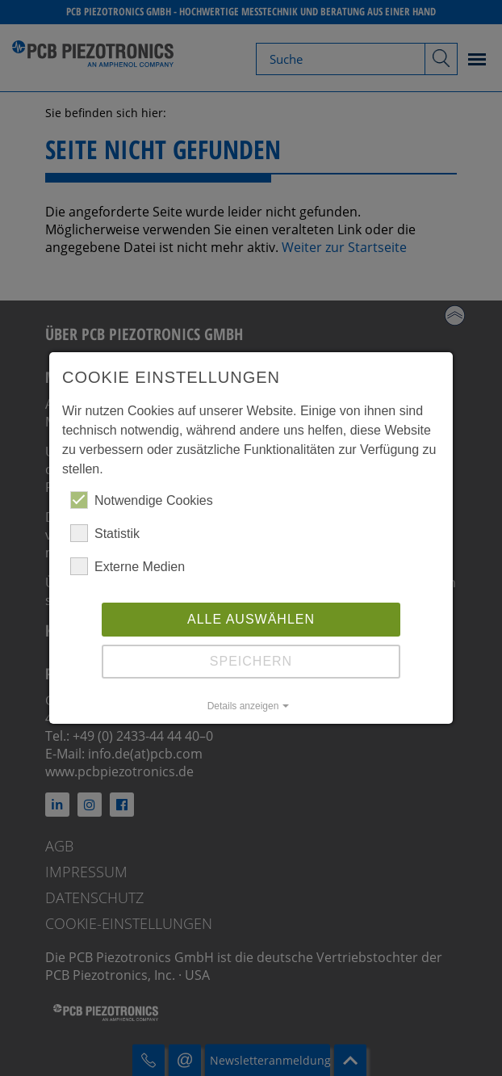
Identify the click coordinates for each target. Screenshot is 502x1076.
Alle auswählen (251, 619)
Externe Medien (127, 566)
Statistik (105, 533)
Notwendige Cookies (141, 500)
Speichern (251, 661)
